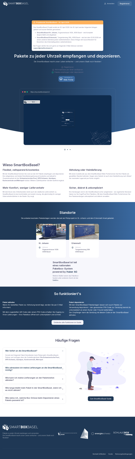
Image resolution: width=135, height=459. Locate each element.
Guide (110, 454)
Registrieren (125, 4)
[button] (66, 79)
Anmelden (109, 4)
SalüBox (55, 280)
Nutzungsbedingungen (123, 454)
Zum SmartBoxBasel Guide (100, 399)
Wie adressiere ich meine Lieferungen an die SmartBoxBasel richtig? (33, 369)
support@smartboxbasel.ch (43, 48)
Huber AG (71, 271)
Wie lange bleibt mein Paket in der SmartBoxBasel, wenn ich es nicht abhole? (33, 389)
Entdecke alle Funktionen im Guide (67, 322)
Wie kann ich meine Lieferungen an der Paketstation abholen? (29, 379)
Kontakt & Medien (99, 454)
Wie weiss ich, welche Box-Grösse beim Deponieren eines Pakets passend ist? (32, 399)
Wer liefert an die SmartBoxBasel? (21, 351)
